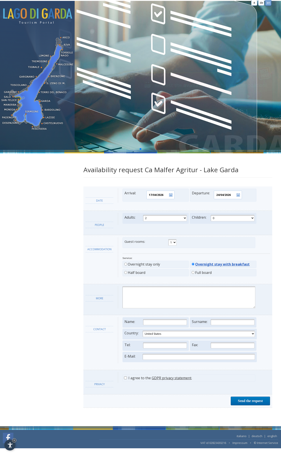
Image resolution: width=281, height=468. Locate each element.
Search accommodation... (24, 236)
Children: (223, 218)
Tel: (155, 345)
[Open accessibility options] (9, 445)
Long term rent (16, 210)
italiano (242, 436)
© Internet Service (266, 443)
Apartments (14, 176)
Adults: (155, 218)
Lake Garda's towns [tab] (19, 268)
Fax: (223, 345)
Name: (155, 322)
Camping (12, 202)
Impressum (239, 443)
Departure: (217, 195)
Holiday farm (15, 184)
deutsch (257, 436)
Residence (13, 167)
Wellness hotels (17, 219)
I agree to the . (158, 378)
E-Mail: (189, 357)
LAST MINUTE (16, 227)
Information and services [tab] (24, 251)
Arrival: (149, 195)
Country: (189, 334)
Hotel (9, 159)
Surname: (223, 322)
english (272, 436)
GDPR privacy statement (171, 378)
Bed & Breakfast (17, 193)
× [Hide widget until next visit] (14, 440)
